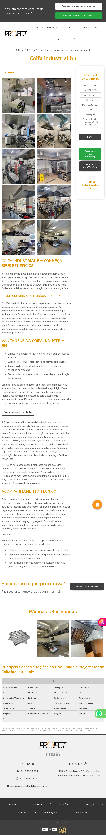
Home (39, 27)
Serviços (88, 27)
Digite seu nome (90, 85)
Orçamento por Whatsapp (90, 154)
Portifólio (69, 27)
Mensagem (90, 114)
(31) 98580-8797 (27, 778)
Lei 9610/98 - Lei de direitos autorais (77, 730)
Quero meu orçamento (87, 586)
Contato (63, 39)
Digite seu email (90, 95)
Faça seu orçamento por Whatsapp (78, 15)
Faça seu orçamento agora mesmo (78, 6)
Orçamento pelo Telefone (90, 166)
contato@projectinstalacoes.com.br (27, 786)
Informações (50, 812)
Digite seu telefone (90, 105)
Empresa (52, 27)
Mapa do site (80, 812)
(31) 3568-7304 (27, 771)
